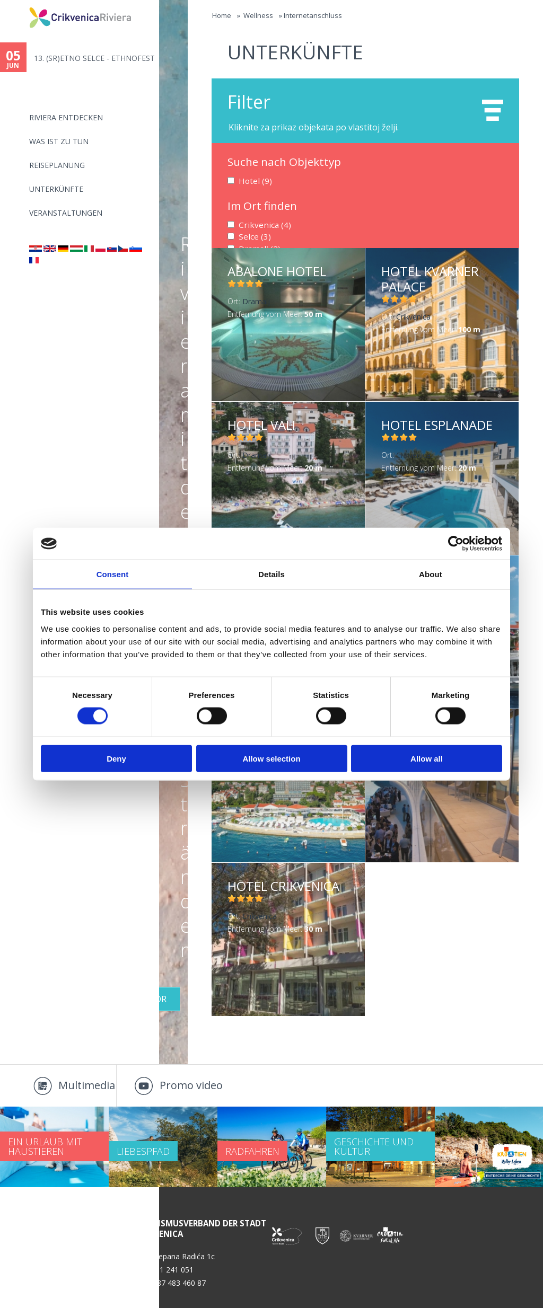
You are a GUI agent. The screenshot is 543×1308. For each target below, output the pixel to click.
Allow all (426, 758)
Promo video (191, 1085)
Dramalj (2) (257, 246)
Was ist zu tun (59, 141)
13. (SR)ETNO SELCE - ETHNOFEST (94, 58)
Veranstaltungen (65, 213)
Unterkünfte (56, 189)
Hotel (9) (253, 180)
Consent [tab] (113, 574)
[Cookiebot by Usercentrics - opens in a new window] (455, 544)
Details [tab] (271, 574)
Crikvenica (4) (261, 223)
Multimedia (86, 1085)
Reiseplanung (57, 165)
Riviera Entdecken (66, 117)
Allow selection (271, 758)
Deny (116, 758)
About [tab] (430, 574)
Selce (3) (252, 235)
